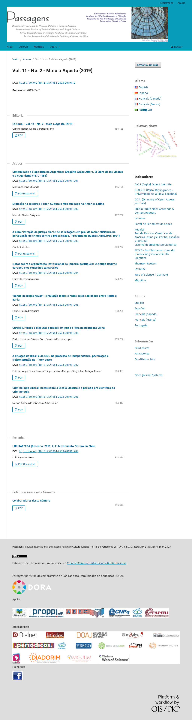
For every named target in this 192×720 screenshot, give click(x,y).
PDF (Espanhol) (26, 193)
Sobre (54, 46)
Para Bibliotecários (145, 359)
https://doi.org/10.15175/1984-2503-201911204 (48, 272)
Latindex (140, 218)
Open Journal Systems (148, 375)
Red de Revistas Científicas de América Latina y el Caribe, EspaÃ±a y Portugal (157, 237)
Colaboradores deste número (31, 500)
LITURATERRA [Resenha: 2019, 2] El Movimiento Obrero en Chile (53, 446)
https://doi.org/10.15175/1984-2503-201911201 (48, 180)
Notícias (39, 46)
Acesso (181, 3)
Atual (10, 46)
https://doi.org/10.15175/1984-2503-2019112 (47, 82)
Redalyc (139, 229)
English (143, 87)
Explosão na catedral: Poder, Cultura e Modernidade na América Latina (58, 203)
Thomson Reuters (146, 263)
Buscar (177, 46)
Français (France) (149, 104)
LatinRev (140, 269)
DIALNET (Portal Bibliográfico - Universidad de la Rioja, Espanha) (156, 192)
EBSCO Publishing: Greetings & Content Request (154, 210)
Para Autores (142, 353)
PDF (20, 135)
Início (15, 59)
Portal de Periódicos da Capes (153, 224)
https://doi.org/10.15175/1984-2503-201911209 (48, 451)
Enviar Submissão (147, 64)
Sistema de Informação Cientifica (155, 244)
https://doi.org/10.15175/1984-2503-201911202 (48, 209)
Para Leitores (142, 348)
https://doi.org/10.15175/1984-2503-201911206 (48, 333)
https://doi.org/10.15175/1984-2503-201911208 (48, 396)
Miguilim (140, 280)
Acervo (23, 46)
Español (143, 93)
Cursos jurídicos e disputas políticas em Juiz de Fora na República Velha (58, 327)
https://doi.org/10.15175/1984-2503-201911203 (48, 241)
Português (141, 325)
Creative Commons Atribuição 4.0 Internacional (96, 563)
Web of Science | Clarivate (151, 274)
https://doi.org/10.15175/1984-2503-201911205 (48, 304)
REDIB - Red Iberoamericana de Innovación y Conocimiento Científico (154, 253)
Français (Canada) (150, 98)
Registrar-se (166, 3)
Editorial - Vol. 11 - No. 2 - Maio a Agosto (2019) (42, 124)
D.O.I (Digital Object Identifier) (154, 184)
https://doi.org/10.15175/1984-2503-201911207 (48, 364)
